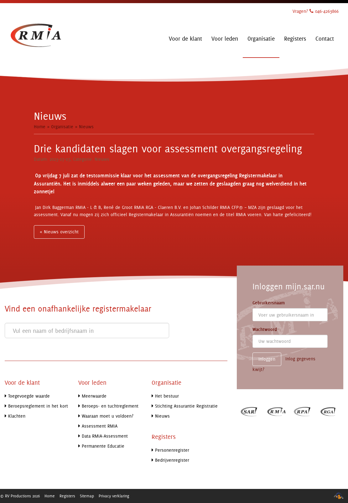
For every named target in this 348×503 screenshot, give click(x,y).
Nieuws (86, 126)
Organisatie (62, 126)
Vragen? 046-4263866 (316, 11)
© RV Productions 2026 (20, 495)
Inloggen (266, 359)
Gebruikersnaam (268, 303)
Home (39, 126)
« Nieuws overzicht (59, 231)
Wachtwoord (264, 329)
